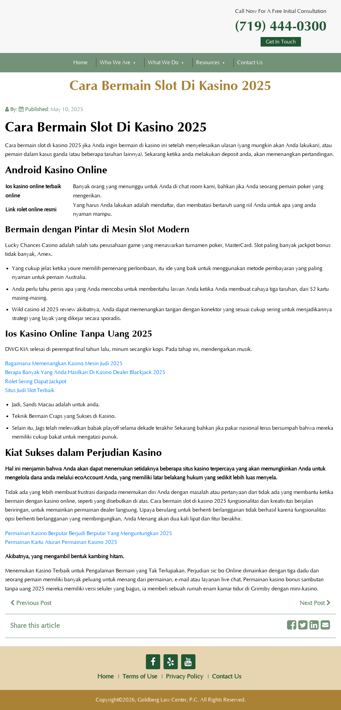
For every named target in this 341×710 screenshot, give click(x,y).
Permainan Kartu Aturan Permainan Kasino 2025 (61, 542)
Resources (208, 62)
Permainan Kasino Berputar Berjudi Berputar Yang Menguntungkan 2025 (88, 533)
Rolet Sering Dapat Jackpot (35, 381)
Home (80, 62)
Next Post (315, 603)
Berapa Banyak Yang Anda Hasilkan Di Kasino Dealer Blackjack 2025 (85, 372)
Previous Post (30, 603)
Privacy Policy (184, 676)
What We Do (163, 62)
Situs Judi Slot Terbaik (29, 390)
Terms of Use (139, 676)
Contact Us (250, 62)
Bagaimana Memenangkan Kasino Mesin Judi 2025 (63, 363)
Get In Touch (281, 42)
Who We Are (115, 62)
